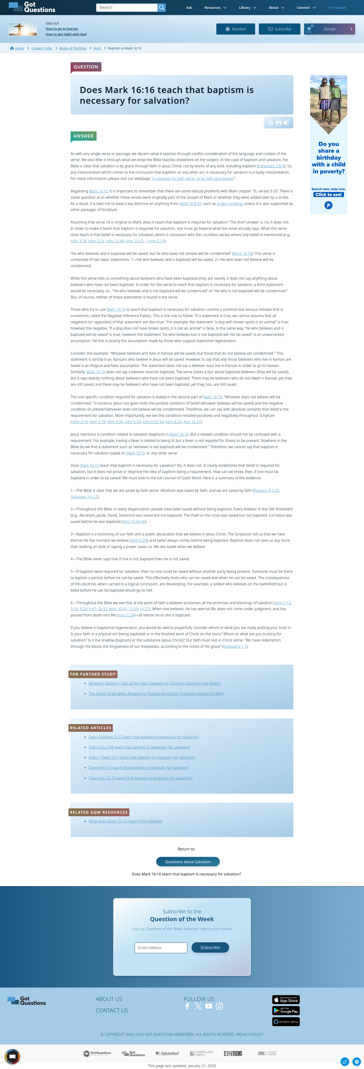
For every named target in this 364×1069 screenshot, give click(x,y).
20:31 (102, 608)
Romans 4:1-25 (266, 490)
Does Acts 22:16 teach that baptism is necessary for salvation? (141, 778)
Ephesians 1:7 (235, 646)
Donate (329, 29)
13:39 (133, 608)
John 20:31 (134, 240)
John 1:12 (283, 602)
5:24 (83, 608)
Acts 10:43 (118, 608)
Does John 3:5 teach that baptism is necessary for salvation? (139, 767)
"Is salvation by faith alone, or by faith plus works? (192, 178)
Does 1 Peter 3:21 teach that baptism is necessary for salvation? (142, 757)
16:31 (144, 608)
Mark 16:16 (98, 191)
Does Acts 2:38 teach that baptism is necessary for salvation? (140, 747)
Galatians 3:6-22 (84, 496)
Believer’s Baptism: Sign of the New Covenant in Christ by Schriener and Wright (155, 683)
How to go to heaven (62, 28)
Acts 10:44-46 (134, 521)
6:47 (92, 608)
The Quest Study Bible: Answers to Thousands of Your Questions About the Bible (156, 693)
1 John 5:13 (155, 240)
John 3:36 (115, 421)
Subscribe (279, 29)
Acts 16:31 (192, 421)
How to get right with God (66, 34)
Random (235, 29)
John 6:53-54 (153, 421)
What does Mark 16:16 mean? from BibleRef (125, 821)
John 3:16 (80, 421)
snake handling (229, 203)
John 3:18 (78, 240)
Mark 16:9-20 (190, 203)
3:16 (74, 608)
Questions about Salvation (188, 861)
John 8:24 (174, 421)
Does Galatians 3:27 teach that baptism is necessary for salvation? (144, 736)
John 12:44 (115, 240)
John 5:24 (96, 240)
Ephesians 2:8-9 (271, 165)
